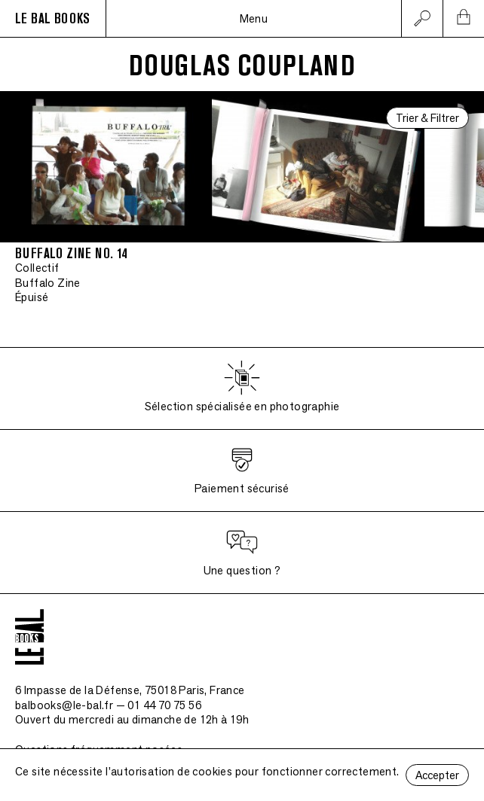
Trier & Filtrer (427, 118)
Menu (254, 18)
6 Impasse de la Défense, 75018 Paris (130, 690)
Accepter (437, 775)
